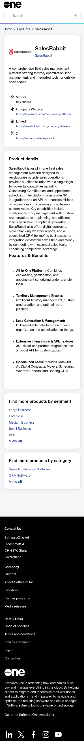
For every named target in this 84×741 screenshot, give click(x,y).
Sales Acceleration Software (29, 469)
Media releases (15, 606)
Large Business (20, 410)
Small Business (20, 429)
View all (15, 441)
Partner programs (17, 598)
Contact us (12, 658)
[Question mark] (74, 4)
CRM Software (19, 475)
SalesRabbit (43, 55)
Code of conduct (16, 626)
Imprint (9, 650)
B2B (12, 435)
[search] (42, 16)
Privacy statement (17, 642)
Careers (10, 574)
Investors (11, 590)
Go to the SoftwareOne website (29, 715)
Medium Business (21, 422)
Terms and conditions (19, 634)
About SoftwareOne (19, 582)
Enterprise (16, 416)
